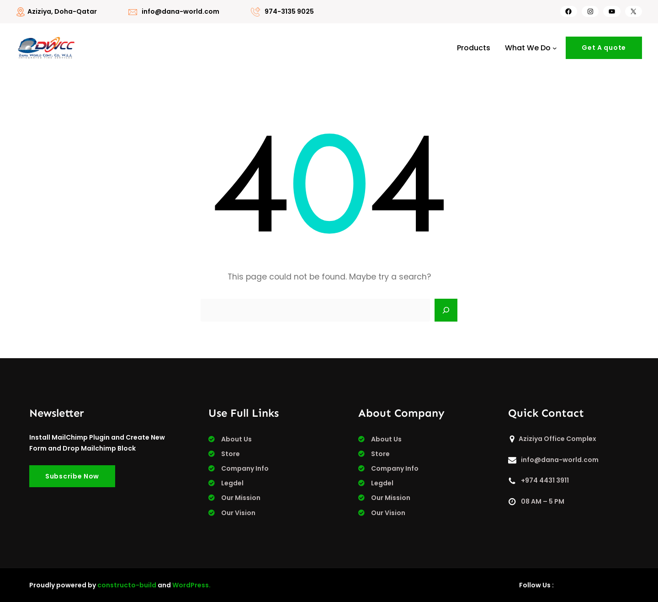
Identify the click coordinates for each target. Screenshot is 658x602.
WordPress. (191, 585)
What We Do (528, 48)
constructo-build (127, 585)
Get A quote (604, 47)
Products (473, 48)
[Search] (446, 310)
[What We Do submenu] (554, 48)
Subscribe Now (72, 476)
